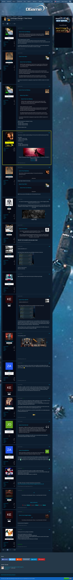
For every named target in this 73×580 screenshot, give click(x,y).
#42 (49, 52)
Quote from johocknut (24, 450)
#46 (49, 199)
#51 (49, 333)
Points (4, 43)
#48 (49, 246)
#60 (49, 529)
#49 (49, 274)
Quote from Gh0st (23, 228)
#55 (49, 421)
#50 (49, 296)
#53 (49, 384)
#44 (49, 132)
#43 (49, 86)
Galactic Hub (7, 569)
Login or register (64, 1)
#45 (49, 167)
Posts (4, 104)
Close (70, 578)
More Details (66, 578)
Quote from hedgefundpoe (25, 515)
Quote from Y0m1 (23, 56)
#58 (49, 490)
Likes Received (5, 100)
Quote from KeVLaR (23, 425)
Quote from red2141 (23, 299)
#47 (49, 225)
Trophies (4, 44)
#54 (49, 398)
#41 (49, 28)
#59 (49, 511)
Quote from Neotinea (24, 170)
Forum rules (33, 159)
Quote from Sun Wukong (24, 31)
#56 (49, 446)
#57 (49, 468)
